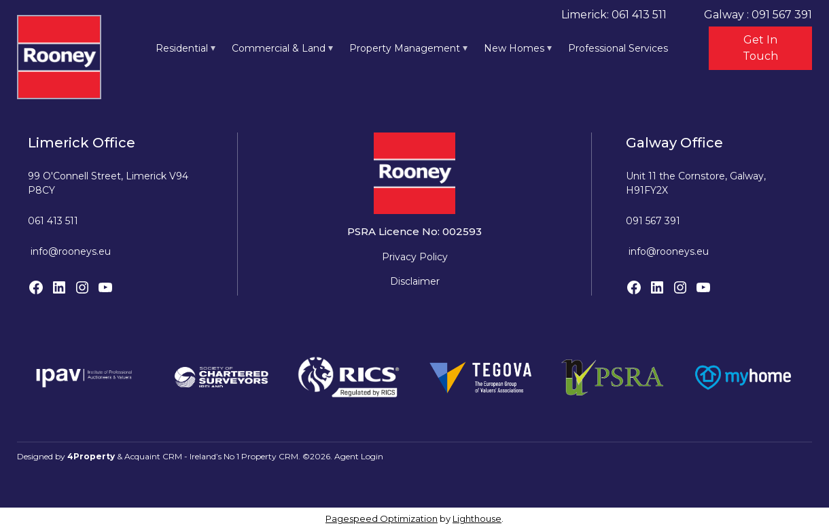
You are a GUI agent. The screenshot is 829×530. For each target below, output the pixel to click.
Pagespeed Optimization (381, 518)
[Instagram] (82, 287)
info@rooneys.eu (71, 251)
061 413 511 (53, 221)
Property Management (404, 48)
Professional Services (618, 48)
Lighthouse (477, 518)
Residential (182, 48)
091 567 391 (653, 221)
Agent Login (358, 456)
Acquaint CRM (153, 456)
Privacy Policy (415, 257)
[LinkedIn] (59, 287)
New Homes (514, 48)
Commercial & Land (278, 48)
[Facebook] (36, 287)
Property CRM (269, 456)
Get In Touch (760, 48)
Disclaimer (415, 281)
